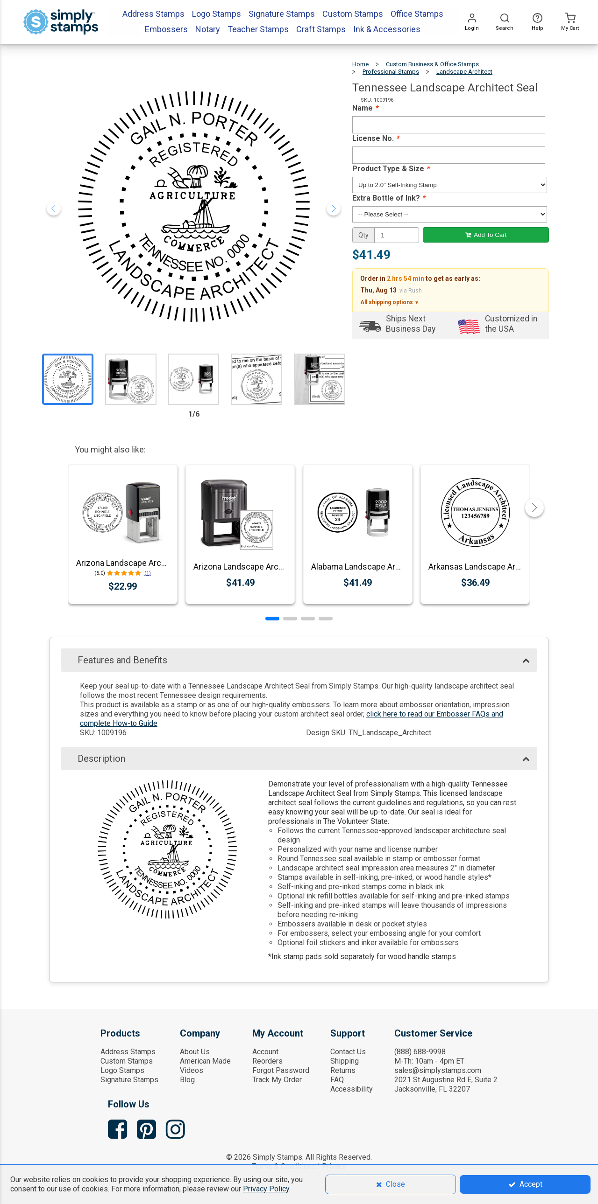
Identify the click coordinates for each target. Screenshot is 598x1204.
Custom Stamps (126, 1061)
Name (365, 108)
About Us (195, 1051)
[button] (272, 618)
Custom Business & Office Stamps (432, 64)
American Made (205, 1061)
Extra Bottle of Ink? (388, 198)
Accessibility (351, 1089)
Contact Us (348, 1051)
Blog (187, 1079)
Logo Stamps (122, 1070)
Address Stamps (128, 1051)
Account (265, 1051)
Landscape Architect (464, 71)
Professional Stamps (391, 71)
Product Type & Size (390, 168)
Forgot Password (280, 1070)
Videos (191, 1070)
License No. (375, 138)
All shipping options (389, 302)
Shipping (344, 1061)
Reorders (267, 1061)
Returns (343, 1070)
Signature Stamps (129, 1079)
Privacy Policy (266, 1188)
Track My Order (277, 1079)
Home (360, 64)
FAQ (337, 1079)
